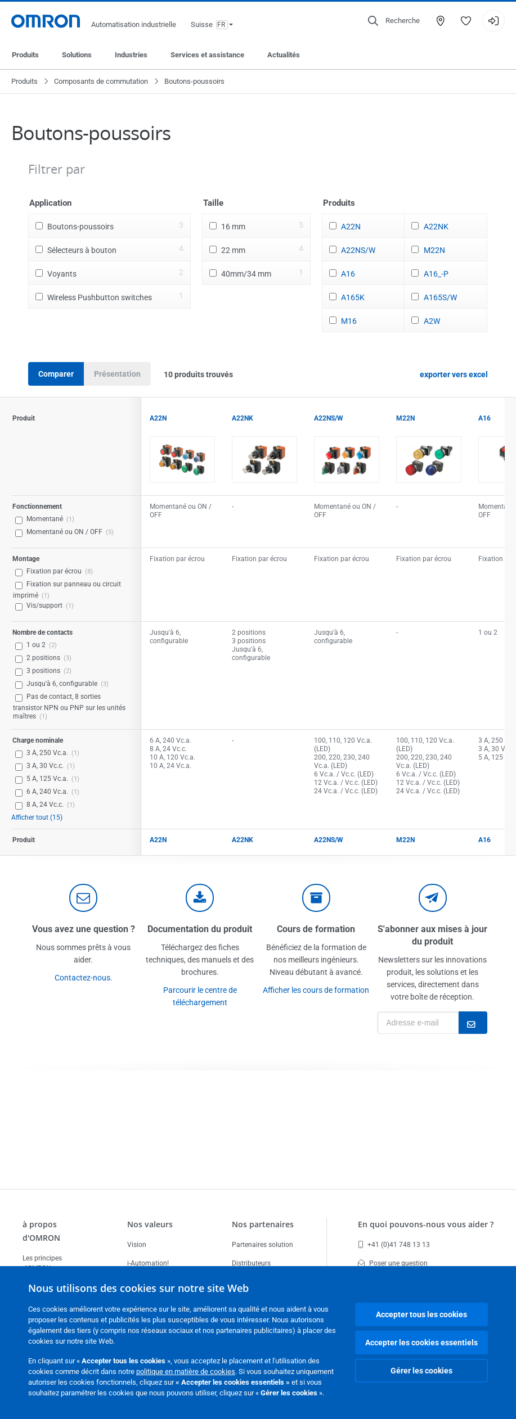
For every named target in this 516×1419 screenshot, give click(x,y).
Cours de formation (316, 929)
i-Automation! (148, 1263)
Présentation (117, 373)
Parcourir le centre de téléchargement (200, 996)
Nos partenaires (263, 1224)
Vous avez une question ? (83, 929)
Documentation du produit (199, 929)
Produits (25, 55)
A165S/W (440, 297)
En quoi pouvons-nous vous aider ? (425, 1224)
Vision (136, 1245)
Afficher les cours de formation (316, 990)
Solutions (77, 55)
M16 (349, 321)
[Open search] (393, 20)
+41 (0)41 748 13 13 (394, 1245)
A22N (351, 226)
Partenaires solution (262, 1245)
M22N (434, 250)
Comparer (56, 373)
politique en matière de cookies (185, 1371)
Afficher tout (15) (36, 817)
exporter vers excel (454, 374)
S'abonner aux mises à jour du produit (432, 935)
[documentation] (200, 898)
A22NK (436, 226)
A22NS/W (358, 250)
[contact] (83, 898)
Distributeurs (251, 1263)
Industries (131, 55)
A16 (348, 273)
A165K (353, 297)
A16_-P (436, 273)
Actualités (283, 55)
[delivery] (316, 898)
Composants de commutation (101, 81)
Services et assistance (207, 55)
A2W (432, 321)
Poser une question (393, 1263)
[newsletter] (433, 898)
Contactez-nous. (84, 977)
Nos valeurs (150, 1224)
